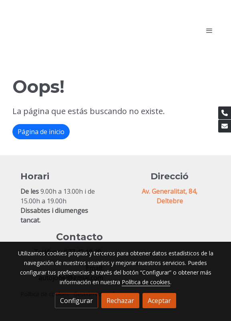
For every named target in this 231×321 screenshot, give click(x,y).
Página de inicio (41, 131)
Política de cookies (146, 282)
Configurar (76, 300)
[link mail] (224, 126)
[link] (64, 30)
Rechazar (120, 300)
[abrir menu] (209, 30)
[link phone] (224, 112)
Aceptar (159, 300)
